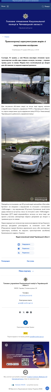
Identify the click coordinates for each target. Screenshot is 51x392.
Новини (7, 37)
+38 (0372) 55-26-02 (25, 295)
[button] (25, 271)
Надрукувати (26, 244)
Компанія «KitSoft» (20, 385)
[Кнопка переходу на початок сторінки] (47, 388)
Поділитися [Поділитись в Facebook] (25, 248)
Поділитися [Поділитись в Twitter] (25, 253)
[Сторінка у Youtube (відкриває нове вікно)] (27, 312)
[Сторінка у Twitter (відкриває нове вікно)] (24, 312)
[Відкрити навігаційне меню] (8, 6)
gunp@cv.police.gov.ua (25, 303)
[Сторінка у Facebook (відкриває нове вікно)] (20, 312)
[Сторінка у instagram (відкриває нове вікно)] (31, 312)
